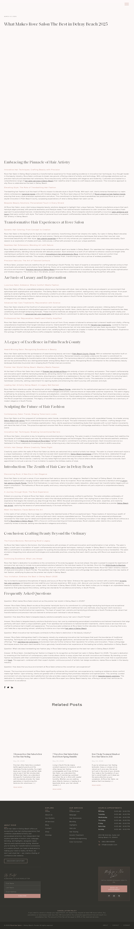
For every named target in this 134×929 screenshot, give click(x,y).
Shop (47, 832)
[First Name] (22, 883)
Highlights (73, 825)
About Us (48, 815)
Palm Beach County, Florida (83, 354)
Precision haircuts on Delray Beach (40, 269)
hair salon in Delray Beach (76, 628)
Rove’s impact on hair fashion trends (110, 194)
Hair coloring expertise (46, 238)
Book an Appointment (114, 888)
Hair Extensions (75, 818)
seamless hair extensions (28, 642)
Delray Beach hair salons (14, 421)
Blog (47, 825)
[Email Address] (22, 892)
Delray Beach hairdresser (81, 454)
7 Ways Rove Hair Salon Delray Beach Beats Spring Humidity (65, 755)
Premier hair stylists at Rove (55, 371)
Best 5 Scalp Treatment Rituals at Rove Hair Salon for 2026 (106, 755)
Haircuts (72, 828)
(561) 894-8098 (106, 841)
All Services (49, 821)
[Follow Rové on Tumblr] (119, 896)
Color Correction (75, 842)
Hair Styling (73, 832)
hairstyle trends (28, 194)
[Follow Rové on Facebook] (109, 896)
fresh (10, 660)
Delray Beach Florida (62, 389)
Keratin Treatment (76, 835)
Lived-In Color (74, 811)
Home (47, 811)
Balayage (72, 815)
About (105, 925)
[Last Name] (22, 888)
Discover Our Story (16, 861)
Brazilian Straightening (78, 838)
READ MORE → (18, 787)
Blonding (72, 821)
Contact (48, 828)
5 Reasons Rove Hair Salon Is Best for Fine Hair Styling (27, 755)
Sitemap (48, 835)
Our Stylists (49, 818)
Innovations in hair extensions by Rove (62, 254)
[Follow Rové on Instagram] (114, 896)
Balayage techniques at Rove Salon (35, 441)
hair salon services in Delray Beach (39, 181)
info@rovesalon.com (107, 844)
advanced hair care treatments (38, 314)
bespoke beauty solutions (109, 676)
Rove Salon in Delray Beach (22, 521)
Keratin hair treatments (101, 325)
